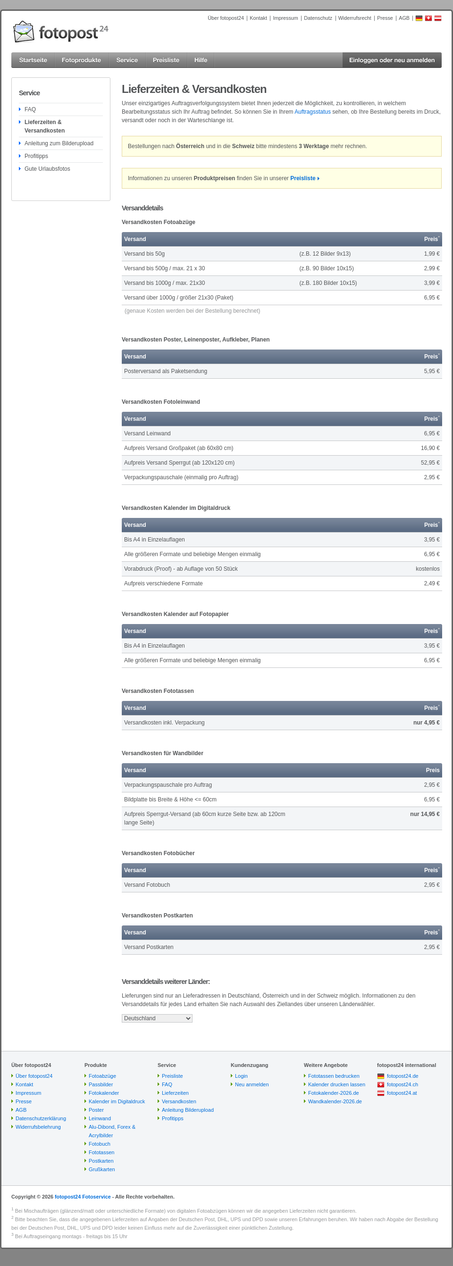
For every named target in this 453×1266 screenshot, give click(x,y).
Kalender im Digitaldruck (117, 1101)
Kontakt (258, 18)
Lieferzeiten (175, 1093)
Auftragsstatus (312, 111)
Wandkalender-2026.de (335, 1101)
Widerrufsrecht (354, 18)
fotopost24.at (402, 1093)
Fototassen (101, 1152)
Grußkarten (102, 1169)
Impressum (285, 18)
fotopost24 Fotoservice (83, 1196)
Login (241, 1076)
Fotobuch (99, 1144)
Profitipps (36, 156)
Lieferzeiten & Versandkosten (45, 126)
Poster (96, 1110)
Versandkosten (179, 1101)
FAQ (30, 109)
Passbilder (101, 1084)
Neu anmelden (252, 1084)
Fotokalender (104, 1093)
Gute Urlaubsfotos (47, 169)
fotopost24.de (403, 1076)
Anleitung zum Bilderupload (59, 143)
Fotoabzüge (102, 1076)
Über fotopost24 (226, 18)
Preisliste (302, 178)
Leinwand (100, 1118)
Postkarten (101, 1161)
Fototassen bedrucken (334, 1076)
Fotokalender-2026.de (333, 1093)
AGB (404, 18)
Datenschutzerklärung (41, 1118)
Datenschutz (318, 18)
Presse (385, 18)
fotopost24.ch (402, 1084)
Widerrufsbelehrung (38, 1127)
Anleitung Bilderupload (188, 1110)
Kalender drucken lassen (336, 1084)
